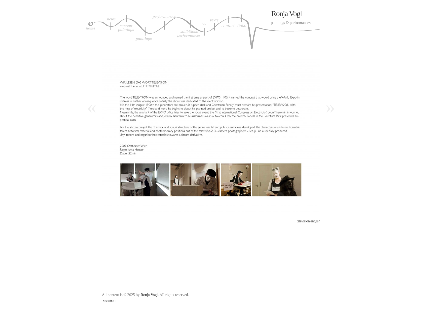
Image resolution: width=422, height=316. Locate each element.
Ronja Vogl (286, 13)
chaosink (108, 300)
